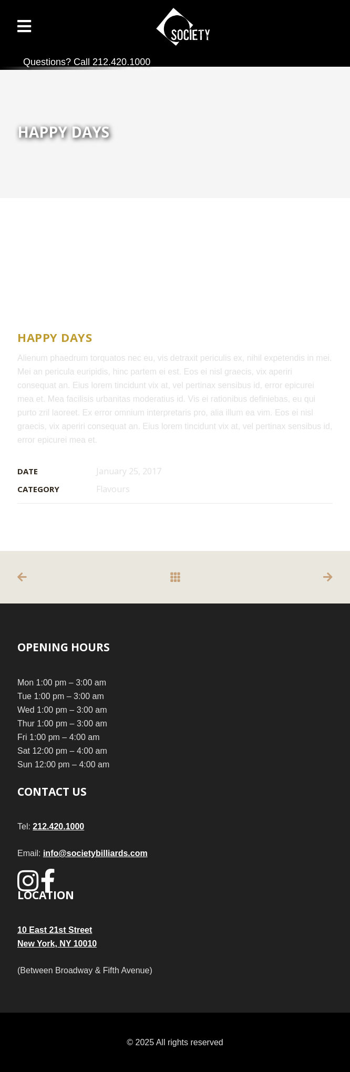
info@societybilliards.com (95, 853)
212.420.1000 (58, 826)
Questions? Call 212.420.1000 (86, 62)
